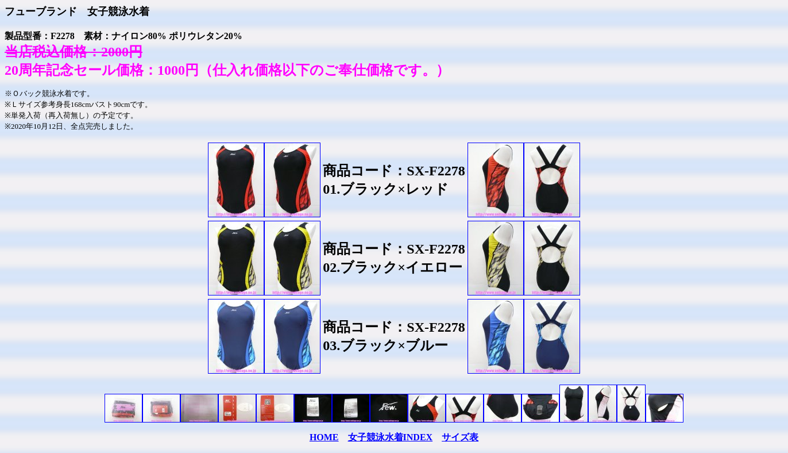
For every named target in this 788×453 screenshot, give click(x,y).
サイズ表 (460, 437)
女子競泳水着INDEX (390, 437)
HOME (324, 437)
